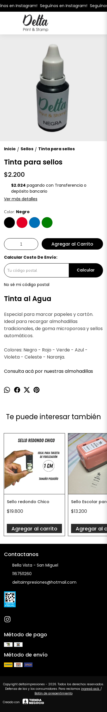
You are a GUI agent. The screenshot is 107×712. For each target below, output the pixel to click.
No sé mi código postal (26, 284)
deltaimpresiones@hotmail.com (40, 582)
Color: (17, 212)
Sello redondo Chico (28, 502)
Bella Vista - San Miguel (31, 565)
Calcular (86, 270)
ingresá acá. (90, 689)
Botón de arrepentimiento (53, 693)
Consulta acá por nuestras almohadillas (48, 371)
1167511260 (18, 574)
